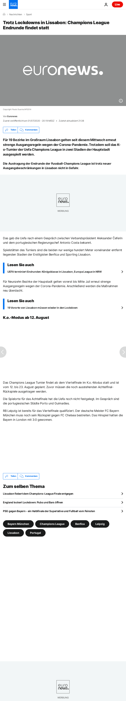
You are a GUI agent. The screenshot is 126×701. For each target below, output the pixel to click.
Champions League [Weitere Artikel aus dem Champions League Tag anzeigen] (52, 523)
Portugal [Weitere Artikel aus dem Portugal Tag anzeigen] (35, 532)
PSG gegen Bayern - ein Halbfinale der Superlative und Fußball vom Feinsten (49, 511)
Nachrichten (15, 14)
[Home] (4, 14)
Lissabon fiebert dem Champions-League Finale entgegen (38, 493)
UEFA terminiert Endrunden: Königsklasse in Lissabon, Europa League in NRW (54, 271)
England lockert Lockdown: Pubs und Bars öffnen (33, 502)
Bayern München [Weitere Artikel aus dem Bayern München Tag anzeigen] (18, 523)
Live (117, 4)
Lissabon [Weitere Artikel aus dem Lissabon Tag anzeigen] (13, 532)
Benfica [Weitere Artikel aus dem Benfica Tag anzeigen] (80, 523)
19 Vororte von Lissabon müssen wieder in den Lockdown (42, 307)
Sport (29, 14)
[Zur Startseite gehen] (13, 4)
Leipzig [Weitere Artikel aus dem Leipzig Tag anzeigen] (100, 523)
